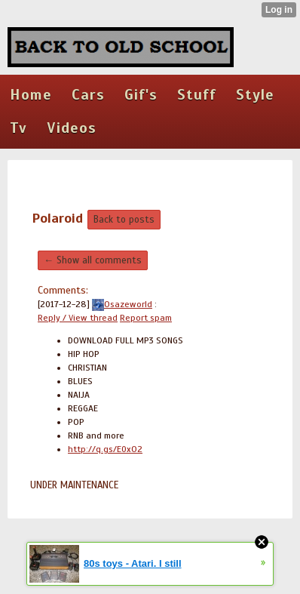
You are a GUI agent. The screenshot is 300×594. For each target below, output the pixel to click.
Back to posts (124, 220)
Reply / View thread (78, 317)
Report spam (146, 317)
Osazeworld (122, 304)
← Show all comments (93, 260)
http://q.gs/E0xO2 (105, 449)
